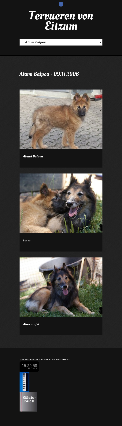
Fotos (27, 240)
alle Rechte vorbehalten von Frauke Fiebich (48, 359)
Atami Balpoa (33, 156)
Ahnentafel (31, 324)
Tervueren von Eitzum (61, 20)
